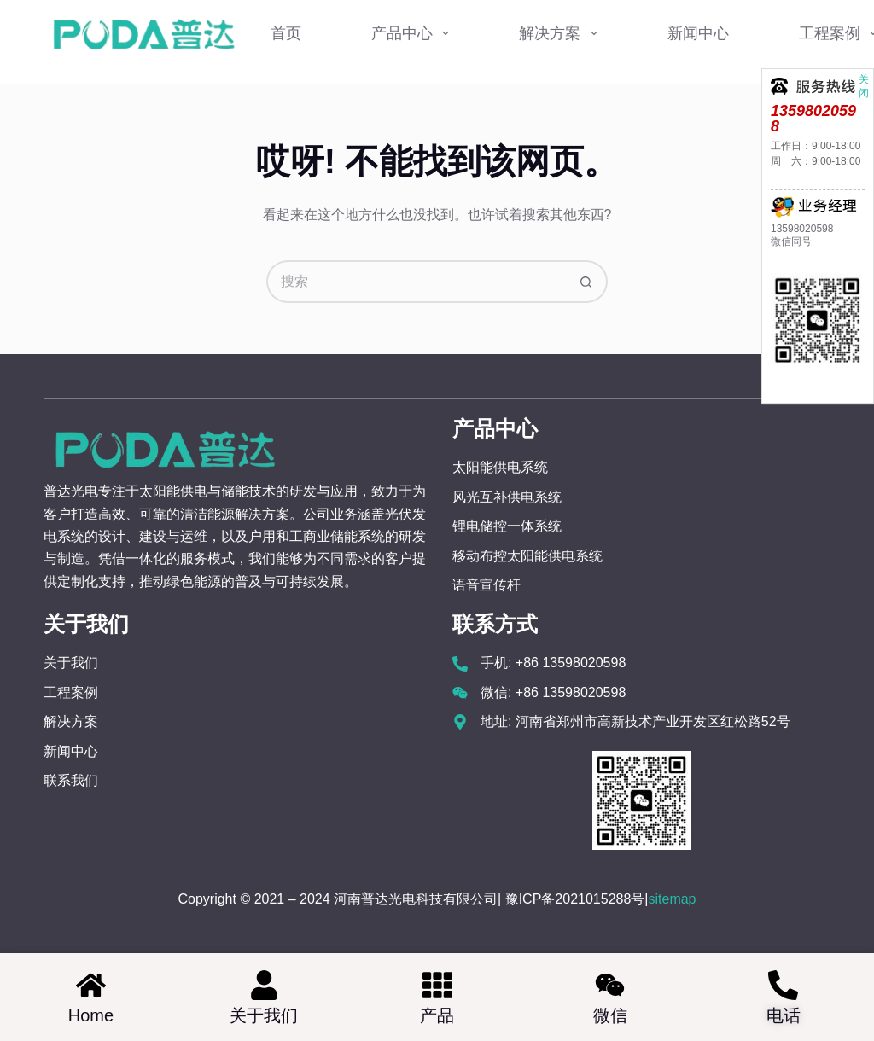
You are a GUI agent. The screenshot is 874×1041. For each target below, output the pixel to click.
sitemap (672, 899)
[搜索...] (415, 281)
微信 (610, 1015)
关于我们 (264, 1015)
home (91, 1015)
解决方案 (561, 33)
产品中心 (414, 33)
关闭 (864, 77)
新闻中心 (698, 33)
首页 (286, 33)
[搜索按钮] (586, 281)
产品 (437, 1015)
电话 (783, 1015)
